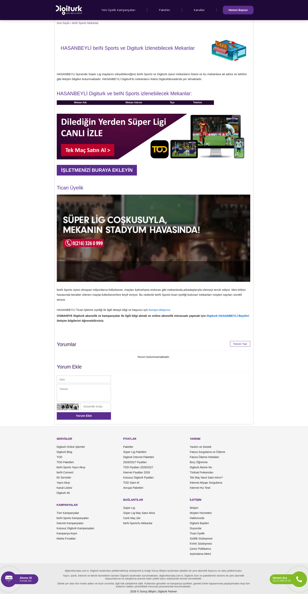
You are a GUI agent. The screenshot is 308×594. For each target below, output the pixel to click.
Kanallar (199, 10)
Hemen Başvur (238, 10)
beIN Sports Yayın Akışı (71, 467)
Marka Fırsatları (66, 538)
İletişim (194, 507)
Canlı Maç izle (131, 518)
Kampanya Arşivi (67, 533)
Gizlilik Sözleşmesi (201, 538)
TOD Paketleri (65, 462)
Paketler (164, 10)
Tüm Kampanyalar (68, 513)
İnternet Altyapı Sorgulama (206, 482)
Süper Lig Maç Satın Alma (139, 513)
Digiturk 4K (63, 492)
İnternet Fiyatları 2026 (136, 472)
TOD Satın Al (131, 482)
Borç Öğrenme (199, 462)
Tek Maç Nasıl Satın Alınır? (206, 477)
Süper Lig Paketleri (134, 452)
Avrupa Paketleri (133, 487)
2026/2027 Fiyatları (135, 462)
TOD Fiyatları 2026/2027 (138, 467)
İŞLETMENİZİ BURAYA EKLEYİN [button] (97, 170)
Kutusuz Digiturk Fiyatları (138, 477)
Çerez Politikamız (200, 548)
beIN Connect (65, 472)
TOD (59, 457)
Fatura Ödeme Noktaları (204, 457)
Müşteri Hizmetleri (201, 513)
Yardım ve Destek (200, 446)
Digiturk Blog (64, 452)
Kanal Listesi (64, 487)
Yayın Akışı (63, 482)
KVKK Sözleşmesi (201, 543)
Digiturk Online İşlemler (71, 446)
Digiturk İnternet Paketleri (138, 457)
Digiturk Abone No (201, 467)
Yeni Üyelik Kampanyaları (118, 10)
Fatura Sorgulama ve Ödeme (207, 452)
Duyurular (196, 528)
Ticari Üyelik (197, 533)
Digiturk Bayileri (199, 523)
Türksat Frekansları (202, 472)
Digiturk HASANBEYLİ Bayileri (228, 315)
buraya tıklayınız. (160, 309)
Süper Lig (129, 507)
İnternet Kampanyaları (70, 523)
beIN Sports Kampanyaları (73, 518)
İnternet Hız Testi (200, 487)
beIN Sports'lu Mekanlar (137, 523)
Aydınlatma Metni (200, 553)
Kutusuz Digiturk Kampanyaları (75, 528)
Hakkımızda (197, 518)
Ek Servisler (64, 477)
